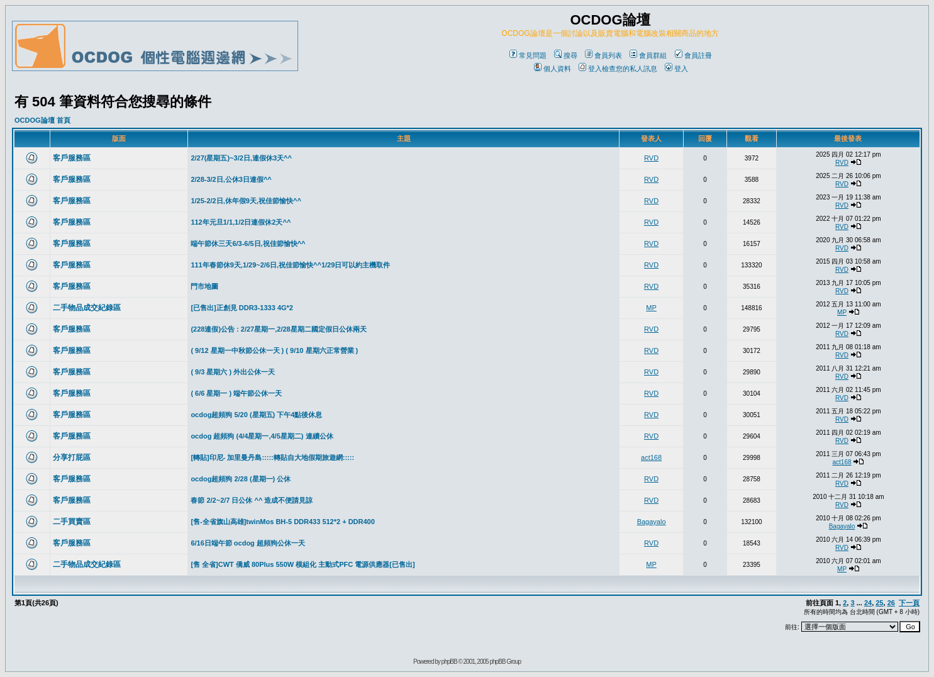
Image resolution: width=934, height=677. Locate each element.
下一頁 (909, 603)
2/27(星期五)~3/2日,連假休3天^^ (241, 158)
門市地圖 (204, 286)
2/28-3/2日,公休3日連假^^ (231, 179)
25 (879, 603)
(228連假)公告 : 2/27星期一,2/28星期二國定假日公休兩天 (278, 329)
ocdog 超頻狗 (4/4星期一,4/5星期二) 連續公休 (262, 436)
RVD (651, 158)
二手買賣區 (72, 521)
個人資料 (552, 68)
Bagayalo (651, 521)
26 (891, 603)
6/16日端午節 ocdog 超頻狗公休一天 (248, 543)
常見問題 (528, 55)
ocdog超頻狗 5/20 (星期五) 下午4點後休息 (256, 414)
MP (651, 307)
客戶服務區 (72, 158)
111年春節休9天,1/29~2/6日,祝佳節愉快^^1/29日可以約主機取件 (290, 265)
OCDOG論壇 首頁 (42, 120)
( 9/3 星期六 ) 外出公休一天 (233, 372)
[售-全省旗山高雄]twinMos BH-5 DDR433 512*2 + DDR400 (282, 521)
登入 (676, 68)
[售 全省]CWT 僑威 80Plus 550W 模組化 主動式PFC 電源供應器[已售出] (302, 564)
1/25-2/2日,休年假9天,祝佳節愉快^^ (246, 200)
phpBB (449, 661)
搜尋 (565, 55)
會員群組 (648, 55)
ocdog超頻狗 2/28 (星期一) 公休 (241, 479)
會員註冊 (693, 55)
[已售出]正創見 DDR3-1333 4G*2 (242, 307)
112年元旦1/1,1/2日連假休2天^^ (241, 222)
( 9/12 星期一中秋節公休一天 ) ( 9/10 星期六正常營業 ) (274, 350)
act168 (651, 457)
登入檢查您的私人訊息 (618, 68)
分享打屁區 (72, 457)
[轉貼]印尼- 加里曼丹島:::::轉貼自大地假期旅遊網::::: (272, 457)
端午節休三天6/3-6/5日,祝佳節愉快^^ (248, 243)
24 (868, 603)
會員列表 (603, 55)
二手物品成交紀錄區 (87, 307)
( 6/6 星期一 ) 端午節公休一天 (236, 393)
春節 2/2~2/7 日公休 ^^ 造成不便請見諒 (252, 500)
